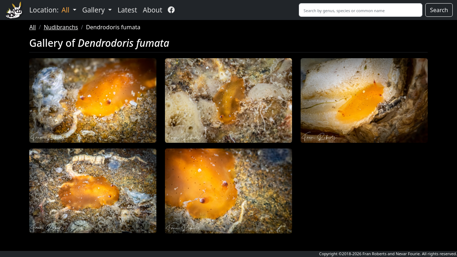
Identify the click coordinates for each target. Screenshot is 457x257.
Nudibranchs (61, 27)
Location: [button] (50, 10)
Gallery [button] (94, 10)
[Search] (360, 10)
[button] (92, 100)
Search (439, 10)
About (152, 10)
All (32, 27)
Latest (127, 10)
